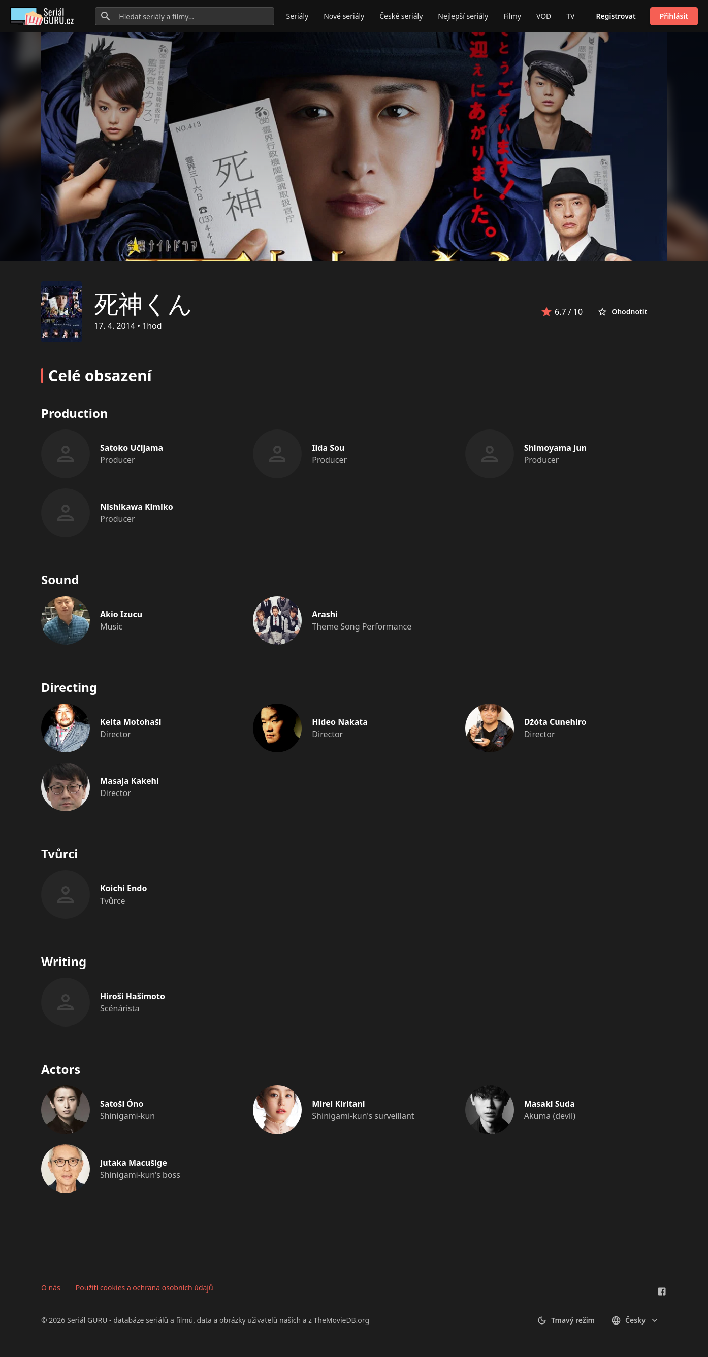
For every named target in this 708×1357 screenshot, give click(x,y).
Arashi (325, 614)
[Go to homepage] (44, 16)
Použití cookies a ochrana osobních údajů (144, 1288)
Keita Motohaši (130, 721)
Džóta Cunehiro (555, 721)
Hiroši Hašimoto (132, 996)
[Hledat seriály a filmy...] (184, 16)
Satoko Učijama (131, 447)
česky (635, 1320)
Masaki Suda (549, 1103)
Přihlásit (674, 16)
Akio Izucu (121, 614)
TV (570, 16)
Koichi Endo (123, 888)
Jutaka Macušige (133, 1162)
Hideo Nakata (339, 721)
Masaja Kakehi (129, 780)
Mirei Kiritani (338, 1103)
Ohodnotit (622, 312)
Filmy (512, 16)
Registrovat (616, 16)
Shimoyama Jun (555, 447)
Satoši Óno (121, 1103)
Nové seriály (344, 16)
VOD (543, 16)
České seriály (401, 16)
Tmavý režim (566, 1320)
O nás (50, 1288)
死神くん (143, 303)
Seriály (297, 16)
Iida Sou (328, 447)
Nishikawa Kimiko (136, 506)
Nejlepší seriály (463, 16)
